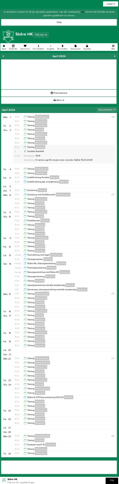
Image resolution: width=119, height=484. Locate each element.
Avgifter (50, 46)
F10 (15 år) (39, 203)
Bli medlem (62, 46)
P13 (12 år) (39, 280)
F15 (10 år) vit (41, 173)
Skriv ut (59, 100)
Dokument (76, 46)
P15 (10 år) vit (41, 142)
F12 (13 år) (61, 263)
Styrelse (87, 46)
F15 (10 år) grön (42, 116)
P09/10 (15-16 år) (42, 362)
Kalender (13, 46)
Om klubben (38, 46)
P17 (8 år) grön (41, 169)
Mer (113, 46)
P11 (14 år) (39, 129)
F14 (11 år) (42, 190)
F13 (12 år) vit (41, 121)
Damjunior (40, 138)
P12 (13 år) (50, 276)
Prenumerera (59, 93)
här (82, 11)
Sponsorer (25, 46)
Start (4, 46)
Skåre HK (54, 177)
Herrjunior (40, 147)
